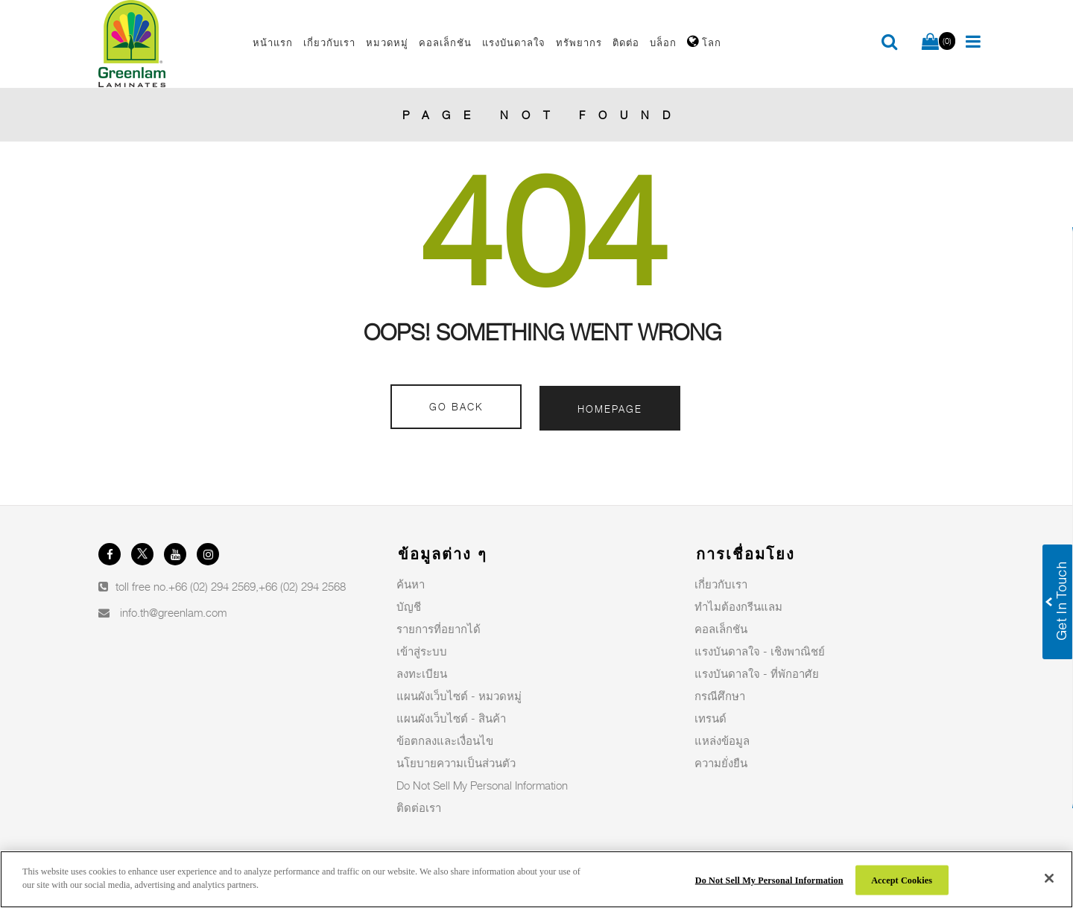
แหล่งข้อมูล (722, 740)
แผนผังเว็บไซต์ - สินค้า (451, 718)
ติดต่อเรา (418, 807)
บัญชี (408, 606)
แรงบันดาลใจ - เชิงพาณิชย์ (759, 651)
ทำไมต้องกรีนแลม (738, 606)
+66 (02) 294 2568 (302, 586)
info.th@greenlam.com (173, 612)
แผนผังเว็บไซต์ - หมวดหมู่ (459, 695)
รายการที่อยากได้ (438, 628)
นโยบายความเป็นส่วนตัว (456, 762)
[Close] (1049, 878)
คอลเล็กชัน (720, 628)
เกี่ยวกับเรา (720, 584)
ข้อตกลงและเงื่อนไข (444, 740)
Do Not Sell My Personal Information (482, 785)
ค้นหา (410, 584)
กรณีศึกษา (719, 695)
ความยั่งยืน (720, 762)
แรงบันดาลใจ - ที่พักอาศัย (756, 673)
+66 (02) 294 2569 (212, 586)
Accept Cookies (901, 879)
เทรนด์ (710, 718)
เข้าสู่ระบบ (421, 651)
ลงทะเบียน (421, 673)
